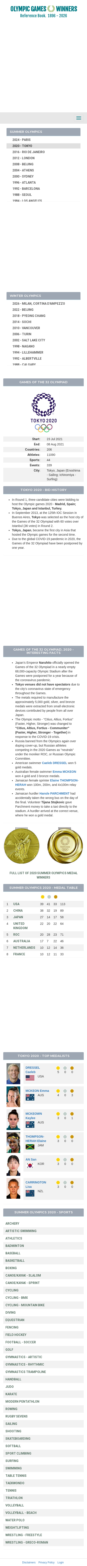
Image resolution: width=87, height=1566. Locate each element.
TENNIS (11, 1490)
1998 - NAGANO (23, 346)
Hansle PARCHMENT (54, 793)
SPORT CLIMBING (18, 1453)
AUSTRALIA (21, 941)
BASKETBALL (15, 1260)
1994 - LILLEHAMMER (27, 352)
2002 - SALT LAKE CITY (28, 340)
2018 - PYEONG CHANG (28, 316)
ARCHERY (12, 1223)
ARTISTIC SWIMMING (21, 1231)
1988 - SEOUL (22, 195)
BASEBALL (12, 1253)
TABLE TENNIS (16, 1475)
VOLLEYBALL (14, 1505)
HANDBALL (13, 1379)
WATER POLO (15, 1520)
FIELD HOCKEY (15, 1335)
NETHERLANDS (24, 947)
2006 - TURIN (21, 334)
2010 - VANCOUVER (26, 328)
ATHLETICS (13, 1238)
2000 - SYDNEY (22, 176)
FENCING (11, 1327)
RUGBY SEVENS (16, 1416)
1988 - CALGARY (24, 364)
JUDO (9, 1386)
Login (60, 1562)
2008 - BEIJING (22, 164)
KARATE (11, 1394)
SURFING (11, 1461)
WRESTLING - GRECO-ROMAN (26, 1542)
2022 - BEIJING (22, 309)
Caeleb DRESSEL (54, 763)
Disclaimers (28, 1562)
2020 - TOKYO (22, 146)
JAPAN (18, 917)
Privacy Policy (46, 1562)
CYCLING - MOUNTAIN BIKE (25, 1305)
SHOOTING (13, 1431)
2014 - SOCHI (21, 322)
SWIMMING (13, 1468)
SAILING (11, 1424)
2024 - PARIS (21, 140)
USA (16, 904)
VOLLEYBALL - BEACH (21, 1513)
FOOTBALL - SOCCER (20, 1342)
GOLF (9, 1349)
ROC (16, 934)
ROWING (11, 1409)
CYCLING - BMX (16, 1297)
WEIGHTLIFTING (17, 1527)
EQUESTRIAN (14, 1320)
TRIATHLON (14, 1498)
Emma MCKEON (64, 771)
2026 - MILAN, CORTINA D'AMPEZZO (38, 303)
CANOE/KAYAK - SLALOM (23, 1275)
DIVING (10, 1312)
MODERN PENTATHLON (22, 1401)
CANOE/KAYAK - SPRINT (22, 1283)
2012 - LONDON (23, 158)
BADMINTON (14, 1246)
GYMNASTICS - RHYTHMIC (24, 1364)
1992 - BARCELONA (26, 188)
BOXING (11, 1268)
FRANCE (19, 954)
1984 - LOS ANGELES (27, 201)
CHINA (18, 910)
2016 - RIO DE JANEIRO (28, 152)
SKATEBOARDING (17, 1438)
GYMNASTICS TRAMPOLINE (25, 1372)
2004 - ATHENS (23, 170)
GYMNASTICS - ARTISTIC (23, 1357)
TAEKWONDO (14, 1483)
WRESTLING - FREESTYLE (23, 1535)
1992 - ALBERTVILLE (27, 358)
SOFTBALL (13, 1446)
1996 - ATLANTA (24, 182)
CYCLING (11, 1290)
